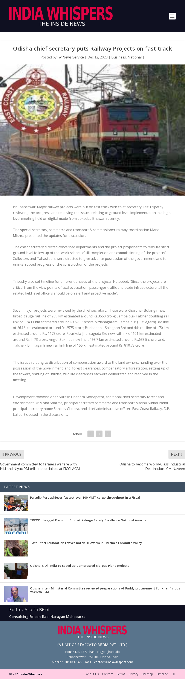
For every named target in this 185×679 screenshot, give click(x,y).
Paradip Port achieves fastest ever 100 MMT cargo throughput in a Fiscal (85, 497)
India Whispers (31, 674)
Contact (107, 674)
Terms (120, 674)
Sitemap (147, 674)
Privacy (133, 674)
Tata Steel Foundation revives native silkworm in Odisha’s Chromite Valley (86, 543)
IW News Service (70, 57)
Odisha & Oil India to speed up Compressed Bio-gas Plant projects (79, 566)
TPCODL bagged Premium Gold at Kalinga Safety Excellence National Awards (88, 520)
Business (118, 57)
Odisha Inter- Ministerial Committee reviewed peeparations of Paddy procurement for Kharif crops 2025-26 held (105, 590)
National (135, 57)
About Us (92, 674)
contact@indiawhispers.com (113, 662)
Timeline (162, 674)
